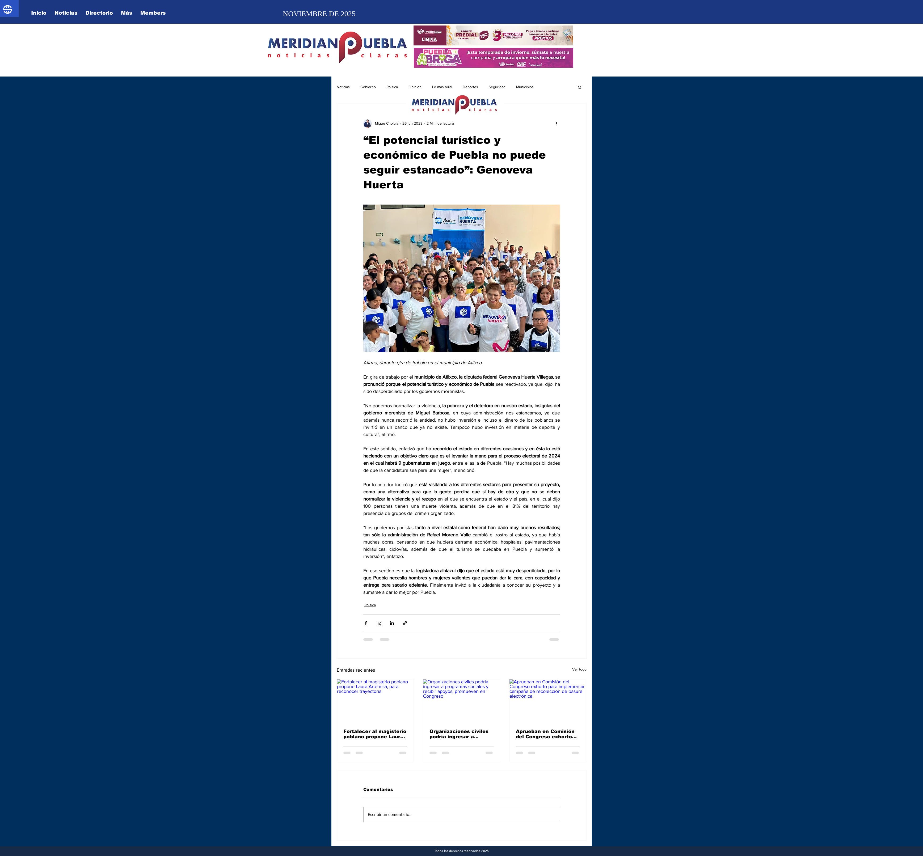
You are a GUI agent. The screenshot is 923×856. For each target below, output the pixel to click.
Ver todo (579, 669)
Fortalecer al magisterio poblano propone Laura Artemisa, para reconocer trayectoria (374, 734)
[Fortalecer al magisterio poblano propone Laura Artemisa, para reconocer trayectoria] (375, 700)
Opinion (415, 87)
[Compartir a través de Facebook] (365, 623)
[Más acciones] (557, 123)
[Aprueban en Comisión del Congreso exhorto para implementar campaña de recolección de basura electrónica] (547, 700)
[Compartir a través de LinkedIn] (391, 623)
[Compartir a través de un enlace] (404, 623)
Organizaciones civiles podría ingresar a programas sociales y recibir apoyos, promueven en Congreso (461, 734)
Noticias (343, 87)
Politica (392, 87)
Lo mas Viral (442, 87)
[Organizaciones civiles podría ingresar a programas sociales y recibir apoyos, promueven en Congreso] (461, 700)
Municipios (525, 87)
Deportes (470, 87)
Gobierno (368, 87)
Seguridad (497, 87)
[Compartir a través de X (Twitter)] (378, 623)
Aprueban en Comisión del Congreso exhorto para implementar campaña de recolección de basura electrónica (545, 734)
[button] (579, 87)
